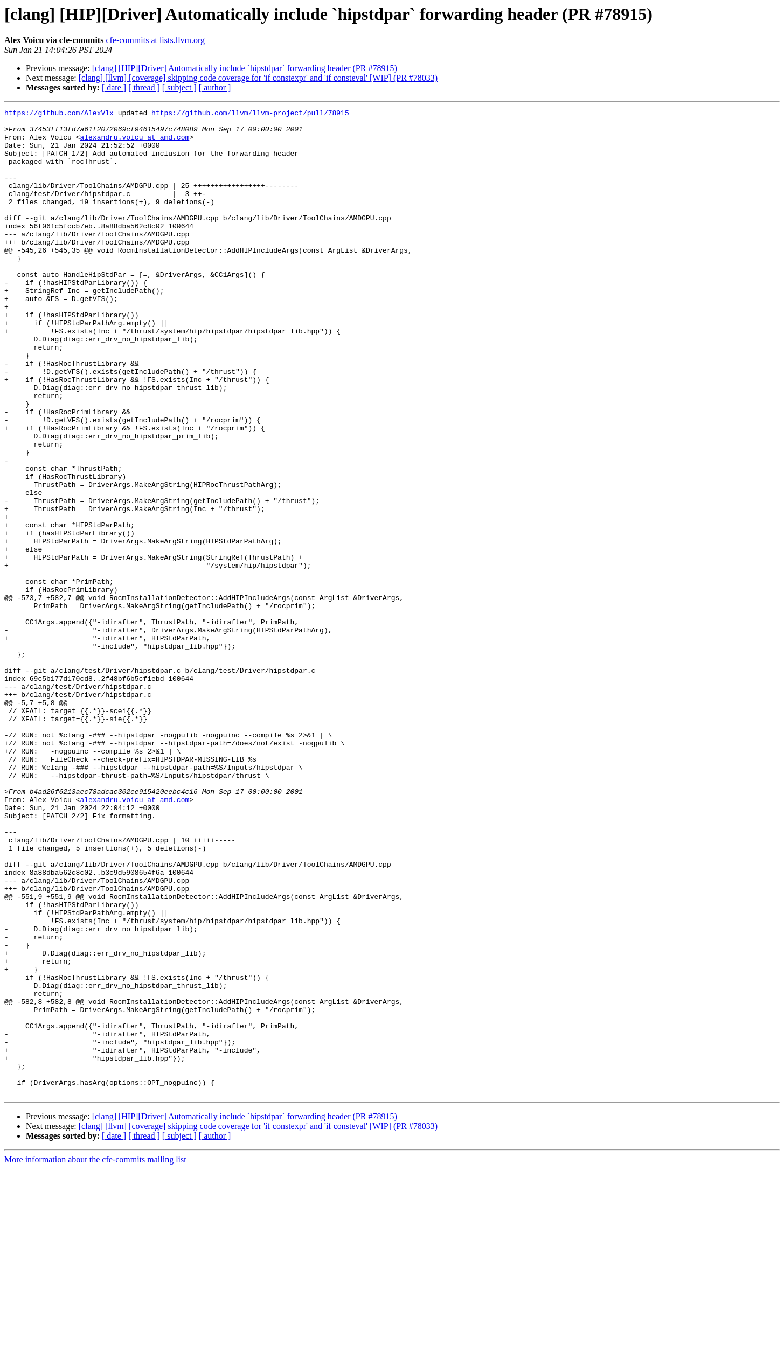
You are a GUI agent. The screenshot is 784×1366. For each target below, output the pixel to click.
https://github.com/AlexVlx (59, 114)
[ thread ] (144, 87)
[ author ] (215, 87)
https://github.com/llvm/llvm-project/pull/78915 (250, 114)
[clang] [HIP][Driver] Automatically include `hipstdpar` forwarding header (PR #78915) (244, 68)
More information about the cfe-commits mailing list (95, 1356)
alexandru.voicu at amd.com (134, 143)
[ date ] (114, 87)
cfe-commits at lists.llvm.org (155, 40)
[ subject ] (179, 87)
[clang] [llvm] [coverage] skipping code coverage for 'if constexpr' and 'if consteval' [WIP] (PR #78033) (258, 77)
